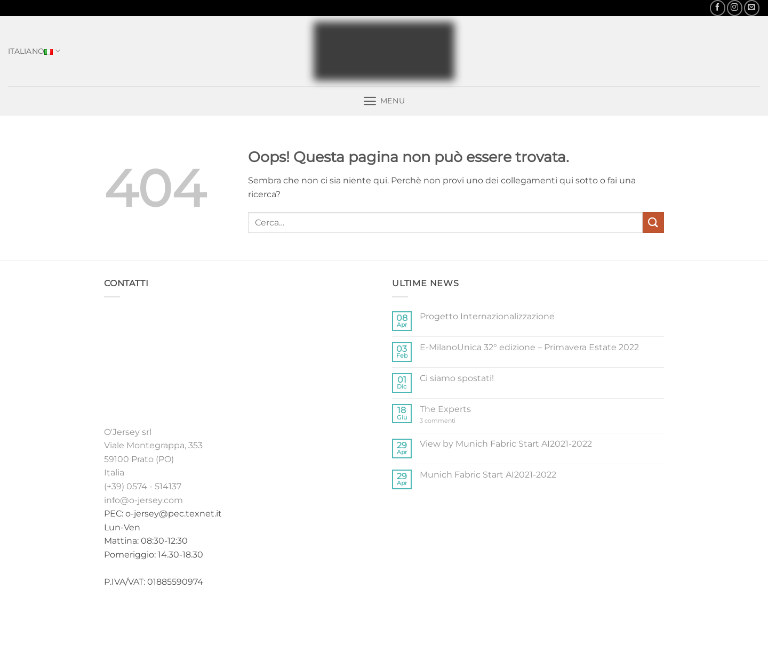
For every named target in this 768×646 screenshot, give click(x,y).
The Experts (445, 409)
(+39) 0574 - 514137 (142, 486)
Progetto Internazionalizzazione (487, 316)
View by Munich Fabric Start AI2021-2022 (506, 444)
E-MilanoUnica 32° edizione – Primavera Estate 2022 (529, 347)
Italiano (34, 51)
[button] (384, 101)
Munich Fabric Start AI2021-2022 (488, 475)
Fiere (403, 616)
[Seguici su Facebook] (717, 7)
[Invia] (653, 222)
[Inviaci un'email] (751, 7)
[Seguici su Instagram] (734, 7)
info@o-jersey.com (143, 500)
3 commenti (448, 420)
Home (292, 616)
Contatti (469, 616)
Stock (374, 616)
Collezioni (332, 616)
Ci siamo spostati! (457, 378)
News (432, 616)
